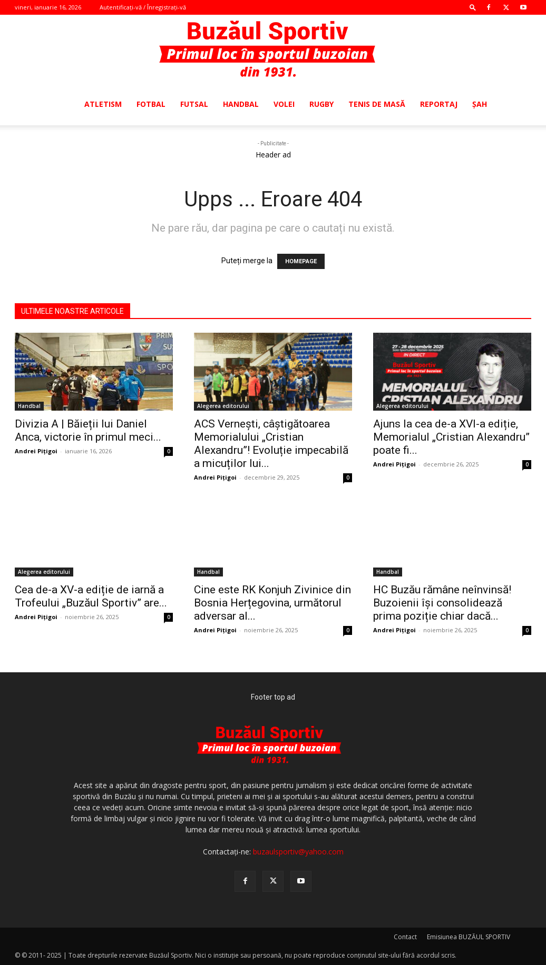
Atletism (103, 104)
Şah (479, 104)
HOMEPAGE (301, 261)
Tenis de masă (376, 104)
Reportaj (438, 104)
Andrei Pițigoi (36, 451)
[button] (473, 7)
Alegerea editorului (223, 406)
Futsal (194, 104)
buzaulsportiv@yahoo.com (298, 852)
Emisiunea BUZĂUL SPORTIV (468, 936)
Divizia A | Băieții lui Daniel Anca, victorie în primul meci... (88, 430)
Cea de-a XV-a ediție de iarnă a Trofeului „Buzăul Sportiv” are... (91, 596)
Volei (284, 104)
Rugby (321, 104)
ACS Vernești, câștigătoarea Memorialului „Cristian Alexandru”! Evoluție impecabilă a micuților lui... (271, 443)
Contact (405, 936)
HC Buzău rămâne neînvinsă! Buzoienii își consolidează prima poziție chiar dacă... (442, 602)
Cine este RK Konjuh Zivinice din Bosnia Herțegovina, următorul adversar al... (272, 602)
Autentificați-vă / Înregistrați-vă (143, 7)
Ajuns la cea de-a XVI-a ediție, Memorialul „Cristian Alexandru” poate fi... (451, 436)
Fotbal (150, 104)
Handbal (241, 104)
